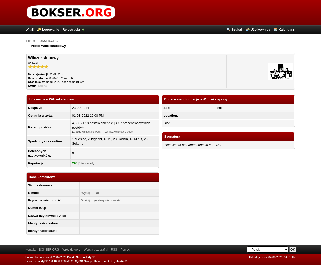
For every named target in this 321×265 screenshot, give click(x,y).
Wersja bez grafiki (96, 249)
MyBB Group (83, 261)
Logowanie (50, 29)
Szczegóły (86, 163)
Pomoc (125, 249)
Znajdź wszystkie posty (119, 131)
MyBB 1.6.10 (49, 261)
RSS (114, 249)
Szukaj (237, 29)
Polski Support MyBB (81, 257)
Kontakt (30, 249)
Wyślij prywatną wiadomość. (101, 200)
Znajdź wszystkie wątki (87, 131)
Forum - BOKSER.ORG (42, 41)
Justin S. (122, 261)
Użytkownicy (260, 29)
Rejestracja (71, 29)
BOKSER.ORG (49, 249)
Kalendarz (286, 29)
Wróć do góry (71, 249)
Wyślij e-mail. (90, 193)
